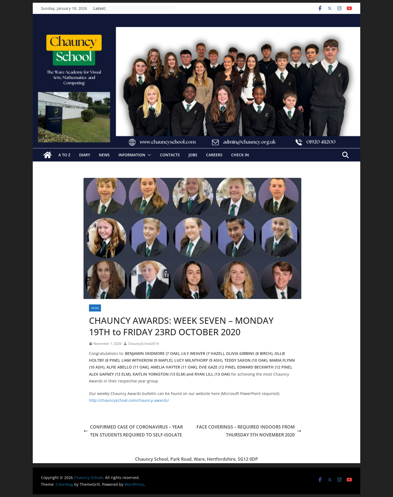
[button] (148, 155)
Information (131, 154)
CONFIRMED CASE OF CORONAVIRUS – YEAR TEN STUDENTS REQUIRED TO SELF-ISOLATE (133, 431)
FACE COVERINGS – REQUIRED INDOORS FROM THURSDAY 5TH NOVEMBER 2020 (248, 431)
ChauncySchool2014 (143, 343)
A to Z (64, 154)
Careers (214, 154)
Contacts (170, 154)
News (104, 154)
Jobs (193, 154)
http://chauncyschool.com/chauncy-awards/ (129, 400)
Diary (84, 154)
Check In (240, 154)
